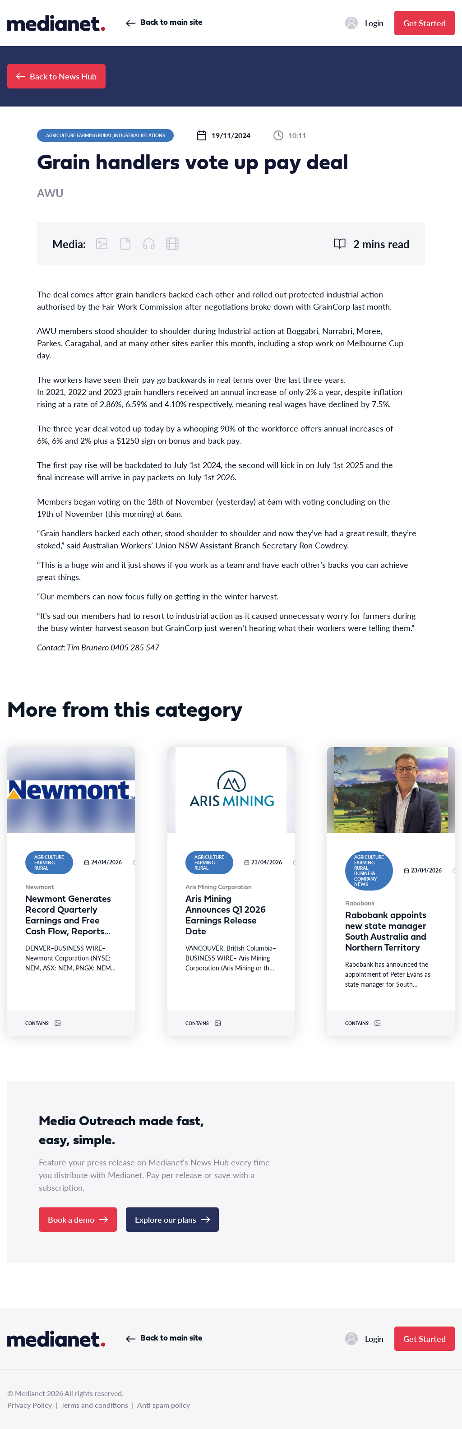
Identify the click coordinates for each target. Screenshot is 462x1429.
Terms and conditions (94, 1405)
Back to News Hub (56, 76)
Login (364, 23)
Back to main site (164, 23)
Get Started (424, 22)
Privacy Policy (29, 1405)
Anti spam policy (163, 1405)
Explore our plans (172, 1219)
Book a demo (78, 1219)
